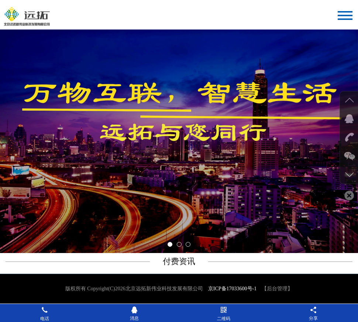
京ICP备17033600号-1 (232, 288)
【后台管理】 (277, 288)
